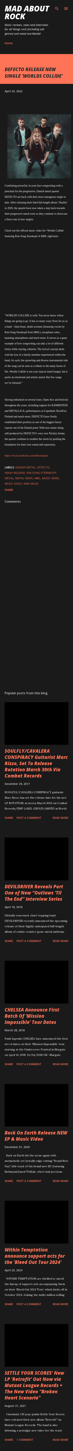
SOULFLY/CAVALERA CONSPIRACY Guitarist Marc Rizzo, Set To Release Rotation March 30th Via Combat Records (36, 763)
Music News (50, 478)
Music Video (13, 483)
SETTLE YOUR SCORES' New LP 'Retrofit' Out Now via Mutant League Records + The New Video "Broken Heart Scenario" (34, 1385)
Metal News (24, 478)
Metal (9, 478)
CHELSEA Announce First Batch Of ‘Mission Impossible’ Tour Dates (32, 1015)
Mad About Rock (27, 12)
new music (31, 483)
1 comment (25, 1440)
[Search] (57, 7)
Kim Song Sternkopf (41, 473)
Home (9, 43)
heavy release (15, 473)
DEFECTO (43, 467)
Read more (60, 818)
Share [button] (9, 490)
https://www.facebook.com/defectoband (26, 455)
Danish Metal (25, 467)
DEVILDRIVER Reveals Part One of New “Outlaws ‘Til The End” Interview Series (34, 892)
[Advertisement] (36, 642)
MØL (37, 478)
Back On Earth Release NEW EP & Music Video (36, 1135)
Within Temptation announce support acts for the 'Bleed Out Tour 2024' (35, 1255)
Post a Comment (29, 818)
